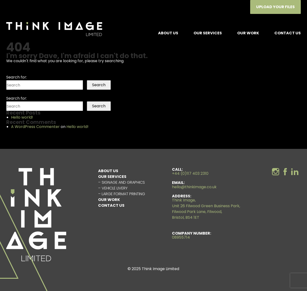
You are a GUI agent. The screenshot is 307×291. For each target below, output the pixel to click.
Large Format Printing (123, 194)
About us (168, 33)
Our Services (208, 33)
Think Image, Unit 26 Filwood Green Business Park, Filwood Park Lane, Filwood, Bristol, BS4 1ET (206, 208)
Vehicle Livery (115, 188)
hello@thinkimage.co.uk (194, 187)
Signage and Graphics (123, 182)
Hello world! (22, 117)
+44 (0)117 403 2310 (190, 173)
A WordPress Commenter (35, 126)
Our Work (248, 33)
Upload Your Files (275, 7)
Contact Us (287, 33)
